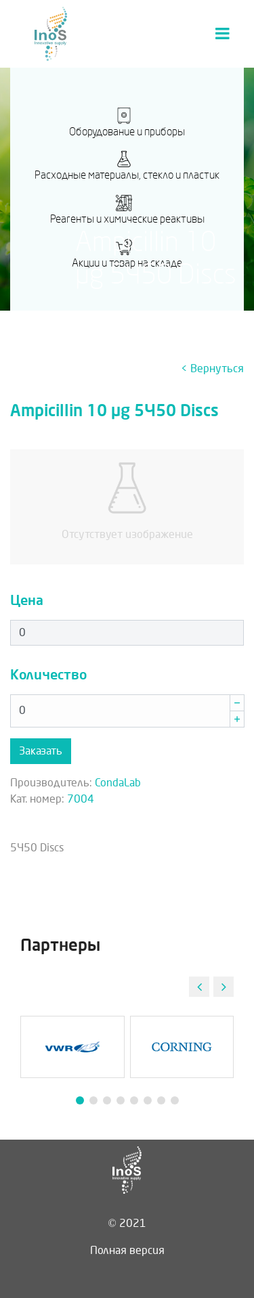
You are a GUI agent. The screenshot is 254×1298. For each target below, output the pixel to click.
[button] (223, 987)
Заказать (40, 751)
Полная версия (127, 1250)
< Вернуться (212, 368)
